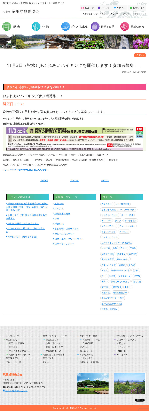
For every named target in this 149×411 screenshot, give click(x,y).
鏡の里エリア (52, 339)
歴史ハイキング (109, 264)
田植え (105, 270)
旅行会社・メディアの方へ (95, 13)
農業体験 (106, 292)
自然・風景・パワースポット (68, 238)
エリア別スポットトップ (55, 335)
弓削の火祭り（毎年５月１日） (22, 236)
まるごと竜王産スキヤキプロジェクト (119, 209)
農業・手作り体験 (88, 335)
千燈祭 (133, 248)
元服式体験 (88, 343)
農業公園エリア (53, 350)
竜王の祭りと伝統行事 (54, 354)
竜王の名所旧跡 (16, 343)
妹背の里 (133, 253)
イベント (104, 7)
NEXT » (105, 180)
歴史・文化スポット (63, 233)
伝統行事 (106, 248)
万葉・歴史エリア (54, 347)
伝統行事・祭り (61, 213)
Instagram (122, 354)
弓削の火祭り (123, 259)
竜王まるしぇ (124, 276)
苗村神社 (106, 287)
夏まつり (121, 253)
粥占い (105, 281)
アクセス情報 (86, 354)
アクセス (120, 7)
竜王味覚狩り (12, 358)
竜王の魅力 (48, 358)
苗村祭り (117, 287)
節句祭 (137, 276)
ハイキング (124, 231)
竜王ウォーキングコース (21, 354)
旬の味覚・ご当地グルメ (66, 228)
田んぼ (132, 264)
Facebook (121, 350)
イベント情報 (86, 358)
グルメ (118, 220)
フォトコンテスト (110, 237)
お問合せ (121, 343)
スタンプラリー (109, 226)
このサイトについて (120, 13)
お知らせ (87, 7)
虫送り (128, 287)
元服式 (123, 248)
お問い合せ (137, 7)
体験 (56, 218)
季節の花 (58, 223)
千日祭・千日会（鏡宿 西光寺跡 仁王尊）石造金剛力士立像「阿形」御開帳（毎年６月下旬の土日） (27, 206)
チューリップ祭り (127, 226)
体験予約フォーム (91, 339)
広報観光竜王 (108, 259)
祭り (104, 276)
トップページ (12, 335)
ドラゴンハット (109, 231)
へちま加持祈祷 (122, 204)
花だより (47, 361)
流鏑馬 (122, 264)
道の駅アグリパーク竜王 (113, 298)
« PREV (44, 180)
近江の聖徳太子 (120, 292)
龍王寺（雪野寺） (110, 309)
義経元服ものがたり (120, 281)
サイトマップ (139, 13)
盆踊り (136, 270)
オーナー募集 (127, 215)
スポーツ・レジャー (63, 243)
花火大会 (137, 281)
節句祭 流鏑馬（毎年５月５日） (22, 223)
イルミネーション (110, 215)
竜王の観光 (11, 339)
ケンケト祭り (131, 220)
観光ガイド (85, 347)
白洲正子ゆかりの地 (120, 270)
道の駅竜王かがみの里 (112, 303)
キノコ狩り (107, 220)
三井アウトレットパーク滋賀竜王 (117, 242)
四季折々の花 (108, 253)
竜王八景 (13, 347)
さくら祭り (107, 204)
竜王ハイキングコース (20, 350)
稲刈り (112, 276)
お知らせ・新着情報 (89, 361)
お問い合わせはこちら (15, 390)
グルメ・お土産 (13, 361)
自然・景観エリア (54, 343)
